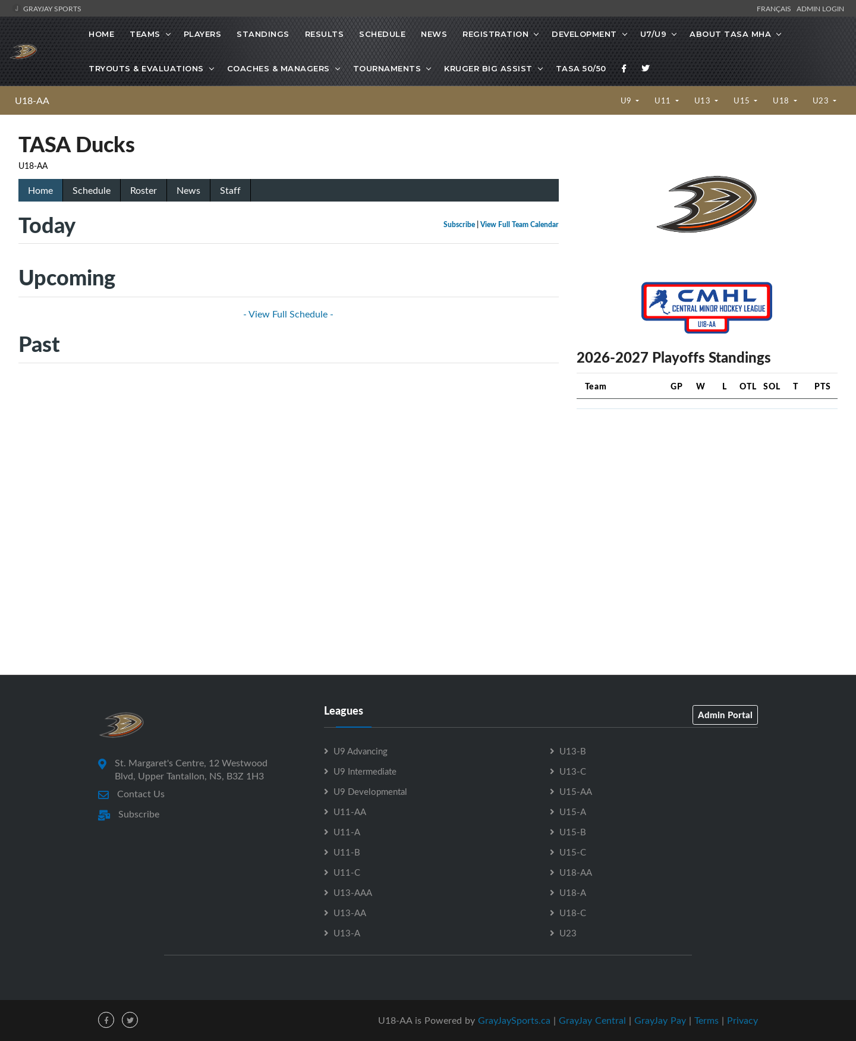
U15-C (572, 852)
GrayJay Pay (660, 1020)
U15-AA (575, 791)
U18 (782, 100)
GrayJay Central (592, 1020)
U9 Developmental (370, 791)
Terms (706, 1020)
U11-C (346, 872)
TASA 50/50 (581, 68)
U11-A (346, 832)
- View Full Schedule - (288, 313)
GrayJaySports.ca (514, 1020)
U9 (627, 100)
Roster (143, 190)
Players (203, 34)
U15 (743, 100)
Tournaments (387, 68)
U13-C (572, 771)
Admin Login (820, 8)
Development (584, 34)
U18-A (572, 892)
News (434, 34)
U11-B (346, 852)
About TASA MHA (730, 34)
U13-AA (349, 913)
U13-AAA (352, 892)
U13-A (346, 933)
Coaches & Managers (278, 68)
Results (324, 34)
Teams (145, 34)
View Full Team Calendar (519, 224)
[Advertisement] (707, 502)
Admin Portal (725, 714)
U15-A (572, 811)
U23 (822, 100)
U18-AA (32, 100)
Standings (263, 34)
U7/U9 (653, 34)
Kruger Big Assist (488, 68)
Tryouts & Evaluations (146, 68)
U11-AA (349, 811)
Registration (495, 34)
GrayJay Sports (46, 8)
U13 (703, 100)
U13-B (572, 751)
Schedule (382, 34)
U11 (663, 100)
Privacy (742, 1020)
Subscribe (459, 224)
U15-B (572, 832)
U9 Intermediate (364, 771)
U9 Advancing (360, 751)
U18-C (572, 913)
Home (101, 34)
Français (776, 8)
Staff (230, 190)
